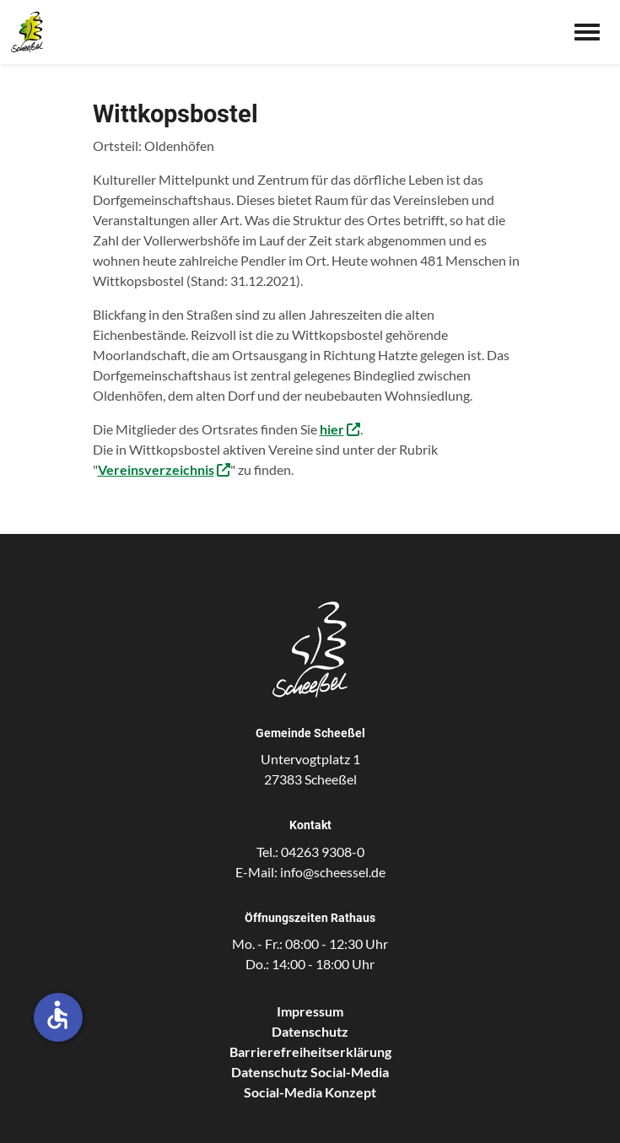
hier (332, 429)
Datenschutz (310, 1031)
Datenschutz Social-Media (310, 1072)
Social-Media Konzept (310, 1092)
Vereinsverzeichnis (156, 469)
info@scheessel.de (332, 872)
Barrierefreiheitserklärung (310, 1051)
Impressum (310, 1011)
